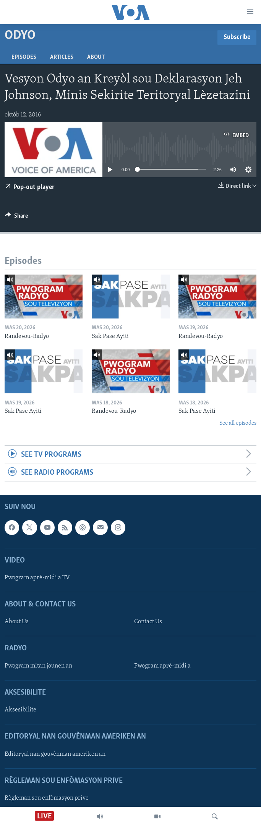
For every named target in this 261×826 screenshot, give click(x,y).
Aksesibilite (20, 710)
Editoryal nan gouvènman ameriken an (55, 754)
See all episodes (237, 423)
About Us (17, 622)
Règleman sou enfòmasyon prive (47, 798)
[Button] (16, 217)
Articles (61, 57)
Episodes (23, 57)
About (96, 57)
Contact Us (148, 622)
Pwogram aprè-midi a (162, 666)
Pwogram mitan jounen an (38, 666)
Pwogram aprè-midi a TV (37, 578)
